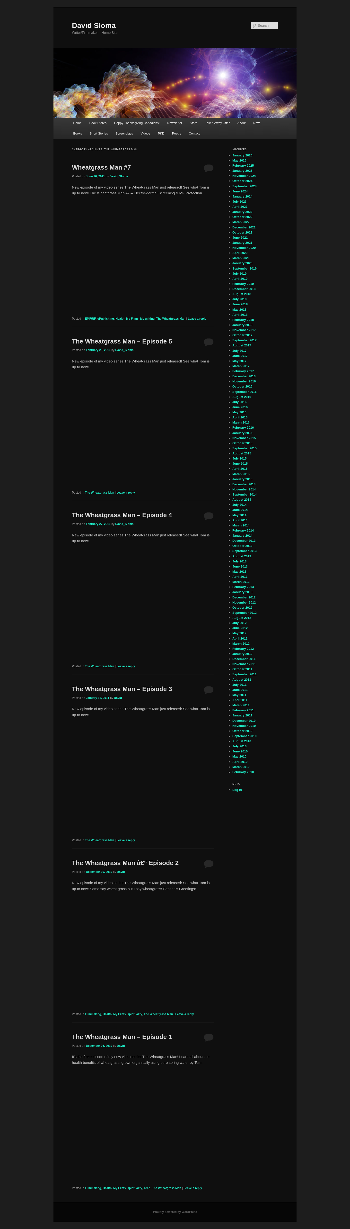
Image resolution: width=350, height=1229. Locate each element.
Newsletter (174, 123)
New (256, 123)
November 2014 (244, 489)
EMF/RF (90, 318)
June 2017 (240, 356)
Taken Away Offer (217, 123)
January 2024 (242, 196)
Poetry (176, 133)
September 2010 (244, 736)
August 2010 (241, 741)
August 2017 (241, 345)
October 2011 (242, 669)
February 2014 (243, 530)
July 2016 (239, 402)
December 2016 (243, 376)
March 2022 (241, 222)
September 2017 (244, 340)
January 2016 (242, 433)
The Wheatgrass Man (170, 318)
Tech (147, 1188)
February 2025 (243, 165)
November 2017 (244, 330)
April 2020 (239, 253)
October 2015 (242, 443)
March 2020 (241, 258)
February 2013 (243, 587)
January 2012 (242, 654)
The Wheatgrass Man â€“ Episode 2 (125, 863)
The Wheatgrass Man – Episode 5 (122, 341)
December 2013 (243, 540)
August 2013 (241, 556)
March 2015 (241, 474)
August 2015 (241, 453)
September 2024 (244, 186)
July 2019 (239, 273)
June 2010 (240, 751)
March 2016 (241, 422)
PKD (161, 133)
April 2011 (239, 700)
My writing (147, 318)
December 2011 (243, 659)
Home (77, 123)
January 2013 (242, 592)
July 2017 (239, 350)
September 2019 (244, 268)
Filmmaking (93, 1014)
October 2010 (242, 731)
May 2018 (239, 309)
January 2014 (242, 535)
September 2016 (244, 392)
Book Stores (97, 123)
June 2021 (240, 237)
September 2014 (244, 494)
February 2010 (243, 772)
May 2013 (239, 571)
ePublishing (105, 318)
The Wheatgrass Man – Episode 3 (122, 689)
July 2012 (239, 623)
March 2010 (241, 767)
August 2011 (241, 679)
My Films (132, 318)
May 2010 (239, 756)
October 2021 (242, 232)
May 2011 (239, 695)
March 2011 (241, 705)
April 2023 (239, 206)
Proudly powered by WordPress (175, 1212)
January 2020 (242, 263)
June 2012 (240, 628)
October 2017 (242, 335)
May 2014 (239, 515)
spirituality (134, 1014)
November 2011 (244, 664)
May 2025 (239, 160)
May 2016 (239, 412)
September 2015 (244, 448)
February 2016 (243, 427)
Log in (237, 790)
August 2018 (241, 294)
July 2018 (239, 299)
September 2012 (244, 612)
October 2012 (242, 607)
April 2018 (239, 314)
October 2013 (242, 546)
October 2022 (242, 217)
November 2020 (244, 248)
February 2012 (243, 649)
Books (77, 133)
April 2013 (239, 576)
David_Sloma (119, 176)
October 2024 (242, 181)
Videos (145, 133)
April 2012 (239, 638)
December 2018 (243, 289)
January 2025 (242, 170)
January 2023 (242, 212)
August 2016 (241, 397)
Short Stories (99, 133)
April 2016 (239, 417)
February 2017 (243, 371)
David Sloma (94, 25)
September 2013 (244, 551)
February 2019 (243, 284)
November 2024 (244, 176)
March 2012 (241, 643)
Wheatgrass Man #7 (101, 167)
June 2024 (240, 191)
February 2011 (243, 710)
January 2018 (242, 325)
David (118, 698)
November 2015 (244, 438)
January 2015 (242, 479)
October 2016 (242, 386)
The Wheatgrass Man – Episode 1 (122, 1036)
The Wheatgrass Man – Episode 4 (122, 515)
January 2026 (242, 155)
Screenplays (124, 133)
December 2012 (243, 597)
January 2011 (242, 715)
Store (193, 123)
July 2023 (239, 201)
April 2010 (239, 762)
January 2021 (242, 242)
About (241, 123)
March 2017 (241, 366)
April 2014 (239, 520)
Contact (194, 133)
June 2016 (240, 407)
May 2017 (239, 361)
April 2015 (239, 468)
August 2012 (241, 618)
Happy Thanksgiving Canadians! (137, 123)
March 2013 (241, 582)
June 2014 (240, 510)
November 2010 (244, 726)
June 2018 (240, 304)
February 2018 (243, 320)
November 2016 (244, 381)
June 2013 (240, 566)
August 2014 (241, 499)
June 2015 (240, 463)
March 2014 (241, 525)
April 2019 (239, 278)
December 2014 (243, 484)
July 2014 (239, 504)
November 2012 (244, 602)
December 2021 (243, 227)
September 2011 (244, 674)
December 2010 (243, 721)
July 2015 (239, 458)
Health (119, 318)
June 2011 (240, 690)
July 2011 (239, 685)
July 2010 (239, 746)
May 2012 (239, 633)
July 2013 (239, 561)
